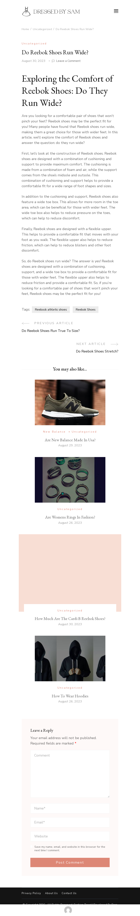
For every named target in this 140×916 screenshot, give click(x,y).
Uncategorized (34, 43)
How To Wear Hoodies (70, 696)
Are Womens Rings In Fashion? (70, 517)
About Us (51, 893)
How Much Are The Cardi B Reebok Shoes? (70, 618)
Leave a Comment (68, 61)
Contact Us (69, 893)
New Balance (54, 432)
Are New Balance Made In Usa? (70, 439)
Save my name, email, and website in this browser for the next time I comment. (69, 848)
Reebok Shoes (86, 309)
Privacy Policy (31, 893)
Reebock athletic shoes (51, 309)
